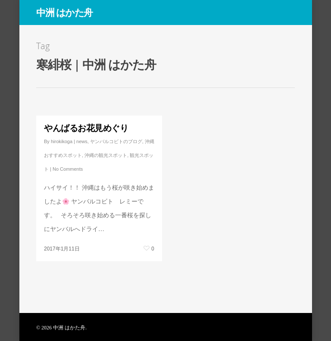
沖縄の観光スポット (105, 155)
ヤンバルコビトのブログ (116, 141)
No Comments (68, 169)
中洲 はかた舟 (64, 12)
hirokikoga (61, 141)
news (81, 141)
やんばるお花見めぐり (86, 128)
